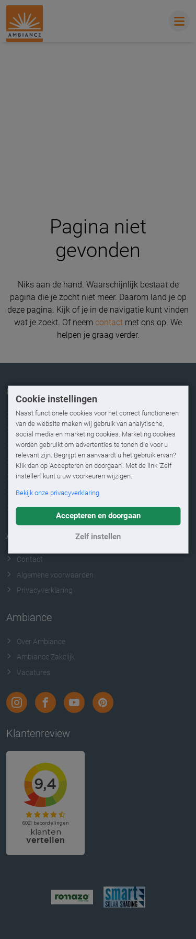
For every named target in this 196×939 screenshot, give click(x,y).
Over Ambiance (35, 641)
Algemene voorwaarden (50, 575)
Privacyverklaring (39, 590)
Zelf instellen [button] (98, 536)
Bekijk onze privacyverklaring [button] (57, 493)
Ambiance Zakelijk (40, 657)
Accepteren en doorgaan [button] (98, 515)
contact (109, 322)
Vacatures (28, 672)
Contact (24, 559)
